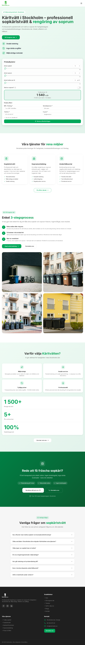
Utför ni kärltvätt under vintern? (42, 575)
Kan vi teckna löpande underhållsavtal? (42, 568)
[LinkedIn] (11, 605)
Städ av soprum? (9, 87)
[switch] (79, 88)
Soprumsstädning (7, 628)
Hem (46, 598)
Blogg (46, 608)
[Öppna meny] (81, 3)
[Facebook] (3, 605)
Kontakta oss (29, 246)
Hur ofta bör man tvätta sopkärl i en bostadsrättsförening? (42, 535)
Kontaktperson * (47, 106)
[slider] (5, 68)
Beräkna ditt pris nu (33, 490)
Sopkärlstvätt (6, 622)
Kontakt (47, 611)
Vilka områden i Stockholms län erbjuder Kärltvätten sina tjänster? (42, 541)
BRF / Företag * (8, 106)
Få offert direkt (42, 190)
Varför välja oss (49, 606)
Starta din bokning (12, 246)
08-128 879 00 (51, 623)
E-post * (45, 112)
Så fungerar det (11, 37)
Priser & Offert (6, 630)
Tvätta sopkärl (6, 620)
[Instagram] (7, 605)
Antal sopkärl (8, 66)
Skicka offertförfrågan (42, 121)
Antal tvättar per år (9, 80)
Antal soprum (8, 73)
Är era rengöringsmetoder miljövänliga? (42, 555)
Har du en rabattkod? (10, 117)
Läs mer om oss (42, 440)
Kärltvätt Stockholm (8, 625)
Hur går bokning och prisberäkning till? (42, 561)
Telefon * (7, 112)
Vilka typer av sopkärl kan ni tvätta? (42, 548)
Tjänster (47, 603)
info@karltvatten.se (52, 626)
